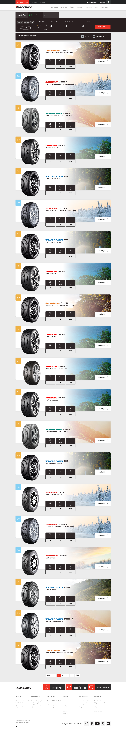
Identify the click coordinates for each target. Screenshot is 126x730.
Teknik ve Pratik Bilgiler (84, 699)
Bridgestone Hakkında (99, 701)
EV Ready (99, 36)
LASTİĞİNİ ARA (103, 26)
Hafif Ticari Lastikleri (20, 701)
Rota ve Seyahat (83, 701)
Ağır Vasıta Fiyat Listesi (52, 706)
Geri (48, 675)
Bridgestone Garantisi (99, 706)
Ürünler (72, 7)
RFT (86, 36)
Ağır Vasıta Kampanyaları (37, 706)
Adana (64, 699)
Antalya (65, 703)
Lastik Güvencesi (98, 710)
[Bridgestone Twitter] (99, 722)
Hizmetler (96, 703)
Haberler (96, 708)
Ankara (64, 701)
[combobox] (55, 26)
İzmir (64, 708)
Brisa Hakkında (97, 699)
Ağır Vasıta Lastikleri (20, 703)
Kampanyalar (63, 7)
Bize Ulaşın (102, 2)
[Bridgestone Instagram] (73, 722)
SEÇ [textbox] (52, 26)
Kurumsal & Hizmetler (92, 2)
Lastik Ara (54, 7)
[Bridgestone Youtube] (90, 722)
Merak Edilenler (82, 703)
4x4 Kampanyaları (35, 701)
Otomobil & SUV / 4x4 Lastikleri (23, 699)
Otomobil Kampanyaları (37, 699)
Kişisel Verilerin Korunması (23, 719)
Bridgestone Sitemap (21, 706)
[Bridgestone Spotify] (107, 722)
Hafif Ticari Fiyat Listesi (52, 703)
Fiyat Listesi (89, 7)
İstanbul (65, 706)
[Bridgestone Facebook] (81, 722)
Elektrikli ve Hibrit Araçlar (85, 708)
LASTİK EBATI (37, 15)
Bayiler (97, 7)
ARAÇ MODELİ (55, 15)
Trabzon (65, 710)
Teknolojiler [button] (79, 7)
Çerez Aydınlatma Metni (22, 721)
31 (72, 675)
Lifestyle (81, 706)
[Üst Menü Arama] (108, 2)
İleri (77, 675)
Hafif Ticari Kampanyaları (37, 703)
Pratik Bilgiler (104, 7)
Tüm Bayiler (65, 712)
